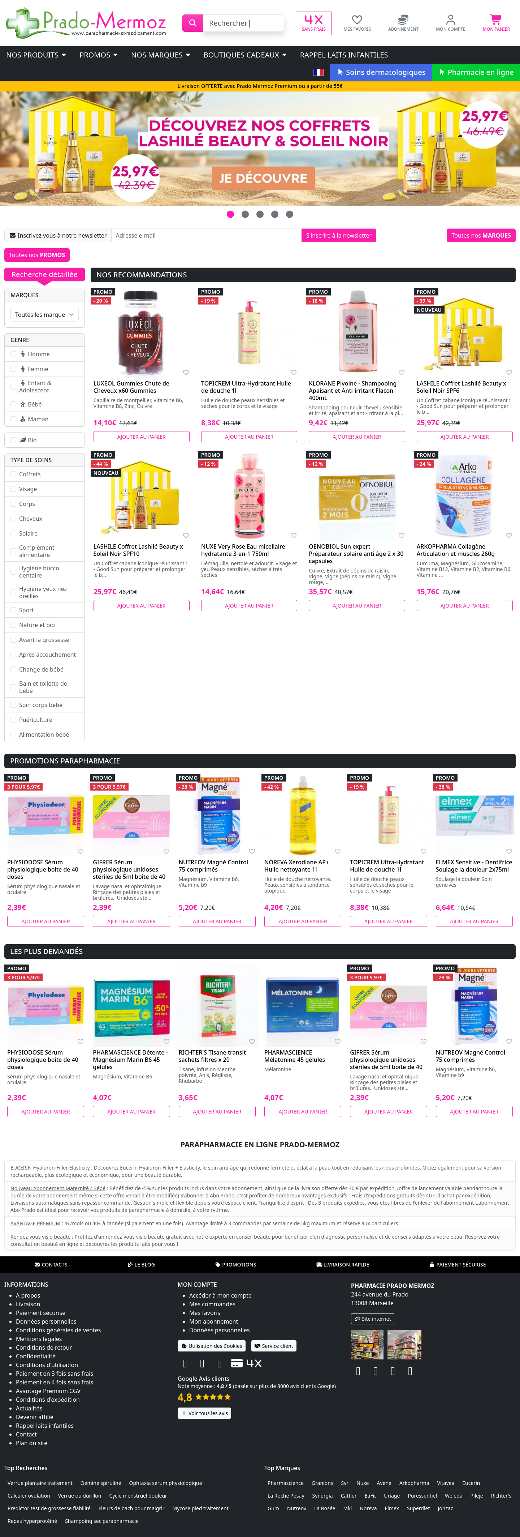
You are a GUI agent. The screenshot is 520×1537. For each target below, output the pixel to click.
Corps (27, 503)
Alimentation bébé (44, 734)
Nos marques (161, 55)
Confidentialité (36, 1356)
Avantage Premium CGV (48, 1391)
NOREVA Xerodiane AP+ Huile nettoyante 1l (296, 865)
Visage (28, 489)
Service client (274, 1345)
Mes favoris (204, 1313)
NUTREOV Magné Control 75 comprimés (213, 865)
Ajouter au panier (141, 436)
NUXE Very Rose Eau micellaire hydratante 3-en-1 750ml (243, 550)
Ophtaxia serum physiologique (165, 1482)
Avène (384, 1482)
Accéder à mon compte (220, 1295)
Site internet (372, 1318)
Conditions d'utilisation (47, 1365)
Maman (33, 419)
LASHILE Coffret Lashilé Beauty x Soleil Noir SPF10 (138, 550)
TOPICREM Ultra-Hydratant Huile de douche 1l (246, 387)
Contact (26, 1434)
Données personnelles (46, 1321)
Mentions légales (39, 1339)
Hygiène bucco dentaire (39, 572)
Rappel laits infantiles (344, 55)
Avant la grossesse (44, 639)
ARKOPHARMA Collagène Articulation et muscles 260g (456, 550)
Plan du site (31, 1443)
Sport (26, 610)
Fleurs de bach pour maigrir (132, 1508)
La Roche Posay (286, 1495)
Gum (273, 1508)
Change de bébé (41, 669)
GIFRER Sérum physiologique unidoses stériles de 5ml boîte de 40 (129, 869)
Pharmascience (286, 1482)
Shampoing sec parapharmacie (102, 1520)
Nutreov (296, 1508)
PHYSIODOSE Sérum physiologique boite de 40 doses (42, 869)
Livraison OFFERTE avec (259, 85)
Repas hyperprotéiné (32, 1520)
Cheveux (30, 518)
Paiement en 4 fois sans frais (54, 1382)
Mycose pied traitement (200, 1508)
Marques (24, 295)
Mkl (347, 1508)
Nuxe (362, 1482)
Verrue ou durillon (79, 1495)
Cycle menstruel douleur (138, 1495)
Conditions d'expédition (48, 1400)
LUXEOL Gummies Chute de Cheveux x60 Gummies (131, 387)
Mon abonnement (213, 1321)
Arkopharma (414, 1482)
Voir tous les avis (204, 1413)
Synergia (322, 1495)
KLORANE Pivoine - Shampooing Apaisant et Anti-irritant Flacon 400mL (352, 390)
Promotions (235, 1264)
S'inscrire (339, 235)
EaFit (370, 1495)
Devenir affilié (34, 1417)
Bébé (30, 404)
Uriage (392, 1495)
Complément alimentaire (36, 551)
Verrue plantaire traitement (40, 1482)
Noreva (368, 1508)
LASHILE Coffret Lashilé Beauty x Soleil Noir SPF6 (461, 387)
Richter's (501, 1495)
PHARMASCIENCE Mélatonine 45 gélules (294, 1056)
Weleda (454, 1495)
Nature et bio (37, 625)
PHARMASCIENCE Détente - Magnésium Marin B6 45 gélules (130, 1059)
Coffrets (30, 474)
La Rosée (324, 1508)
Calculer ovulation (29, 1495)
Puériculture (35, 719)
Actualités (29, 1408)
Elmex (392, 1508)
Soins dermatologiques (380, 72)
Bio (27, 440)
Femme (33, 368)
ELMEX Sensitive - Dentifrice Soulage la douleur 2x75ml (474, 865)
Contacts (51, 1264)
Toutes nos (481, 235)
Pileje (477, 1495)
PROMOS (99, 55)
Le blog (141, 1264)
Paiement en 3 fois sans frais (54, 1374)
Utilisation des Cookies (211, 1345)
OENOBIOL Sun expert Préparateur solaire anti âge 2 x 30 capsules (356, 553)
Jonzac (445, 1508)
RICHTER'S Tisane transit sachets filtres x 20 (212, 1056)
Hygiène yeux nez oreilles (43, 592)
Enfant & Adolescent (35, 386)
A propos (28, 1295)
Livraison (28, 1304)
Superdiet (418, 1508)
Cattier (349, 1495)
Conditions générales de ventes (58, 1330)
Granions (322, 1482)
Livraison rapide (342, 1264)
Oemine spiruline (101, 1482)
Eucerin (471, 1482)
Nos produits (36, 55)
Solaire (28, 533)
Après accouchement (47, 654)
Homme (34, 354)
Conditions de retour (44, 1347)
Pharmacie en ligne (476, 72)
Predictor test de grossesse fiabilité (49, 1508)
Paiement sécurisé (457, 1264)
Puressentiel (422, 1495)
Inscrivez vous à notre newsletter (58, 235)
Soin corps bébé (40, 704)
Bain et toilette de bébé (43, 687)
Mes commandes (212, 1304)
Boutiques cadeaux (246, 55)
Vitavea (446, 1482)
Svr (345, 1482)
